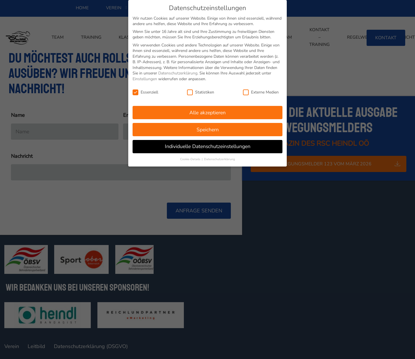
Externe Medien (261, 91)
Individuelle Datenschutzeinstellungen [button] (207, 145)
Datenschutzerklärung (177, 72)
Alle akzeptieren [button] (207, 111)
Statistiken (200, 91)
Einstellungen (145, 78)
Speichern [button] (208, 128)
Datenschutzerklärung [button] (219, 158)
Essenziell (145, 91)
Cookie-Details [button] (190, 158)
